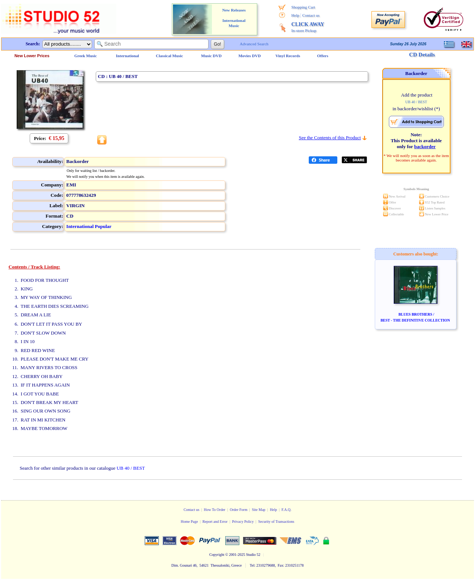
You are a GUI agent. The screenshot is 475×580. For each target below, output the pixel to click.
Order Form (239, 510)
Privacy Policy (243, 521)
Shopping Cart (303, 7)
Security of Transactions (276, 521)
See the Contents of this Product (330, 137)
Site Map (258, 510)
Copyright (217, 555)
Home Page (189, 521)
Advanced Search (254, 44)
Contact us (311, 15)
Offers (322, 55)
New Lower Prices (31, 55)
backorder (425, 146)
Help (295, 15)
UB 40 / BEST (131, 468)
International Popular (89, 226)
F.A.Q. (287, 510)
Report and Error (214, 521)
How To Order (214, 510)
